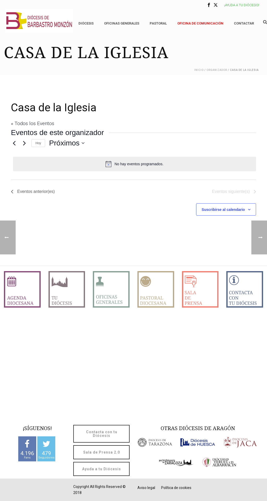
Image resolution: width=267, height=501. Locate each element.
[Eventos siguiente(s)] (24, 143)
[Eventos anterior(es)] (14, 143)
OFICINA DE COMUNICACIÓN (200, 23)
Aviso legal (146, 487)
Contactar (244, 23)
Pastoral (158, 23)
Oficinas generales (121, 23)
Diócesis (86, 23)
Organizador (217, 70)
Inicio (199, 70)
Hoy (38, 143)
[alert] (134, 164)
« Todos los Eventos (32, 123)
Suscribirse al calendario (223, 209)
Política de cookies (176, 487)
